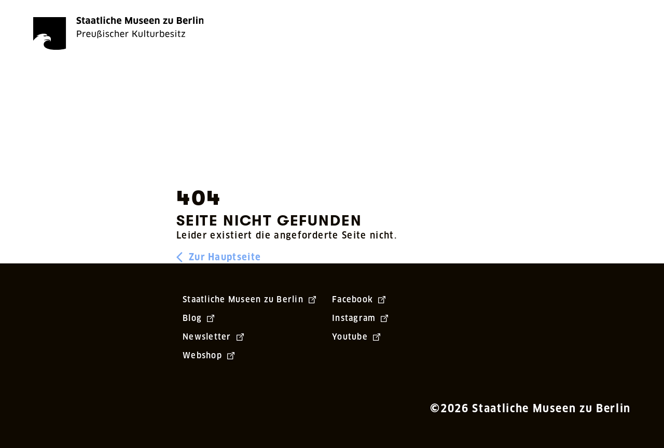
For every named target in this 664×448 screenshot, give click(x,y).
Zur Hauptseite (218, 257)
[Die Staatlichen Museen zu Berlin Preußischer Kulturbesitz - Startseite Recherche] (118, 33)
